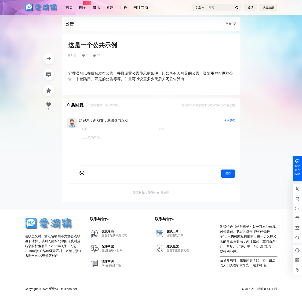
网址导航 (140, 7)
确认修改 (229, 120)
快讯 (96, 7)
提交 (228, 173)
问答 (123, 7)
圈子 (83, 5)
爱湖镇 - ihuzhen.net (62, 289)
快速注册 (268, 7)
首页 (69, 7)
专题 (110, 7)
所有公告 (231, 23)
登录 (250, 7)
